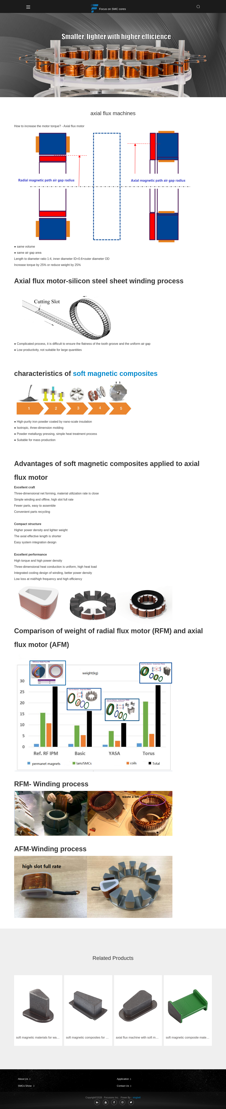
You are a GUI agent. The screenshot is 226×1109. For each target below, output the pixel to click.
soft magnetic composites (115, 373)
